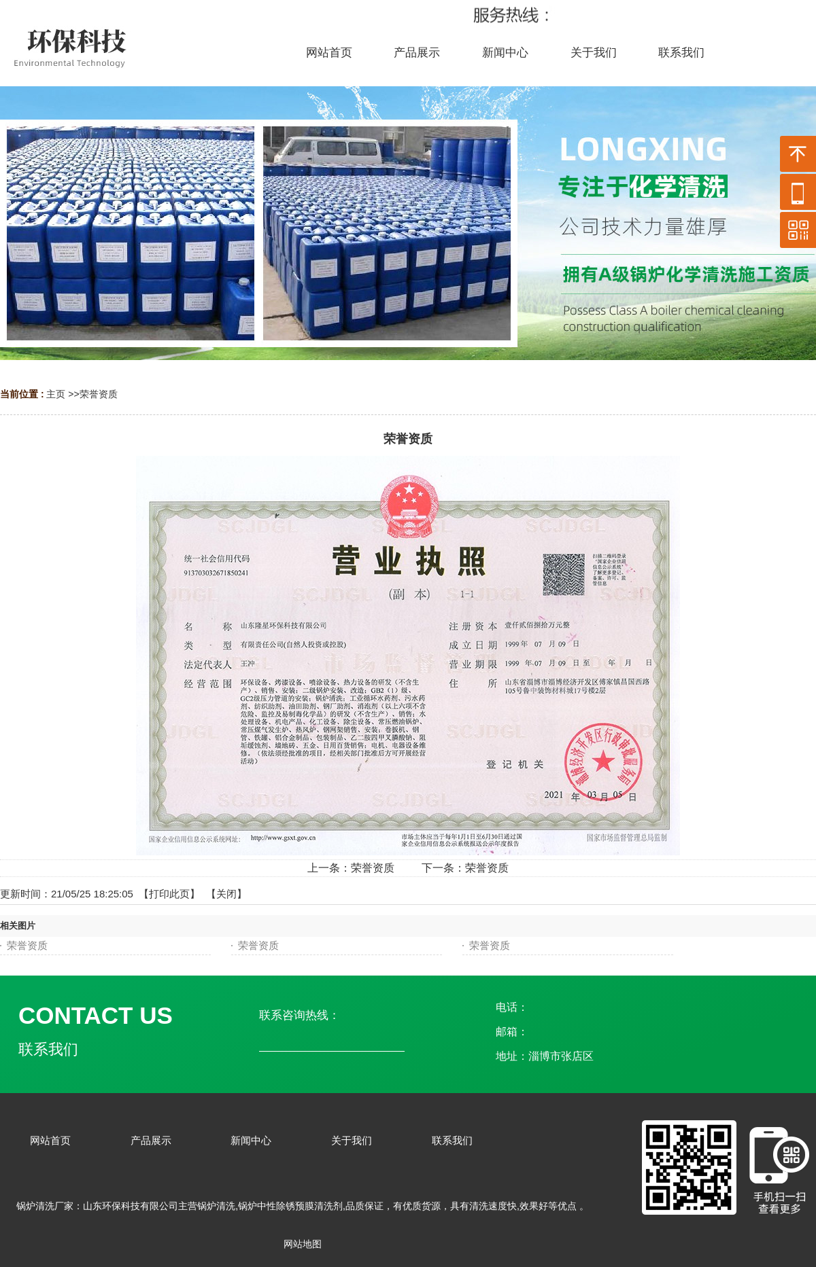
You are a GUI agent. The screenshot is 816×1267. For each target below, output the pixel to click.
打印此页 (169, 893)
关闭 (226, 893)
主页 (55, 394)
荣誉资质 (99, 394)
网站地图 (303, 1243)
